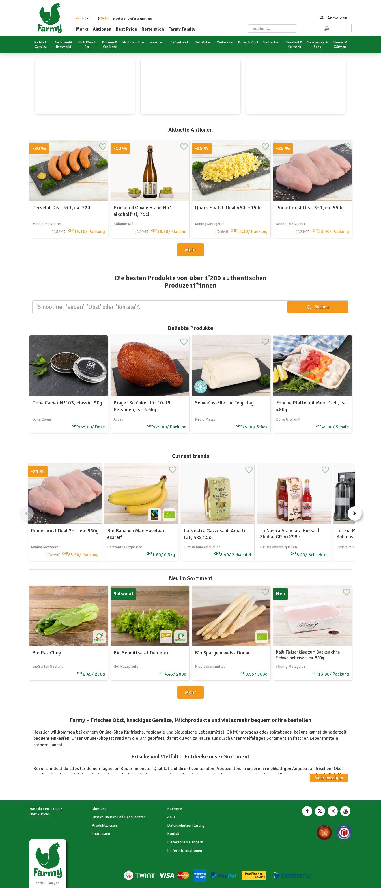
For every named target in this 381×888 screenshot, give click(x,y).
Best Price (126, 29)
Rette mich (152, 29)
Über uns (99, 808)
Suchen (317, 307)
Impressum (101, 833)
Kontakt (174, 833)
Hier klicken (39, 814)
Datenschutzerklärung (186, 825)
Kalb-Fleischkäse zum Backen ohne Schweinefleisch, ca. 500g (308, 655)
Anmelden (333, 18)
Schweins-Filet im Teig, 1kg (224, 403)
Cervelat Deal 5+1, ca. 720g (62, 207)
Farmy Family (181, 29)
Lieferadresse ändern (185, 842)
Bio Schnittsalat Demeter (141, 653)
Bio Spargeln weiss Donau (223, 653)
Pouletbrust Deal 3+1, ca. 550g (310, 207)
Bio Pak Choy (46, 653)
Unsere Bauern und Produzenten (119, 817)
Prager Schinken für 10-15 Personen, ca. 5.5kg (141, 406)
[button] (104, 18)
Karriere (174, 808)
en (89, 18)
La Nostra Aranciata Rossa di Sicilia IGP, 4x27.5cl (290, 534)
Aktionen (102, 29)
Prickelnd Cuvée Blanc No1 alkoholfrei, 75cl (142, 210)
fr (83, 18)
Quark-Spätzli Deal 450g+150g (228, 207)
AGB (171, 817)
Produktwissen (104, 825)
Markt (82, 29)
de (78, 18)
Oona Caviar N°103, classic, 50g (67, 403)
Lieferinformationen (184, 850)
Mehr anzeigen (328, 778)
